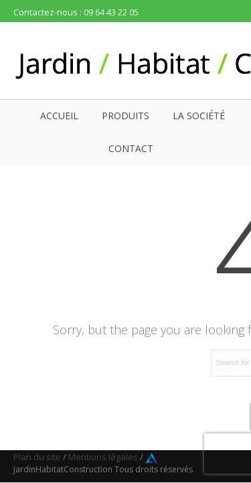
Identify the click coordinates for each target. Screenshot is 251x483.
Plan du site (37, 457)
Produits (125, 115)
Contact (130, 148)
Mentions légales (103, 457)
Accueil (59, 115)
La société (199, 115)
